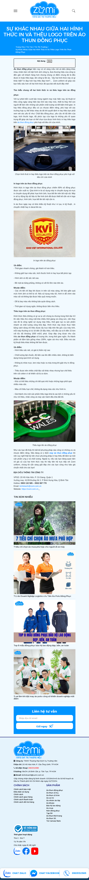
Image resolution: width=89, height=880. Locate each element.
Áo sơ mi (50, 798)
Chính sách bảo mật (22, 789)
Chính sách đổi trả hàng (24, 802)
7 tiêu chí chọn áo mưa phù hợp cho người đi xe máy (39, 547)
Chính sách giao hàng (23, 797)
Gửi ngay (44, 726)
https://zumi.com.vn (30, 489)
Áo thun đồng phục (54, 790)
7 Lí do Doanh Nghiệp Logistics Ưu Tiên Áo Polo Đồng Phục (42, 596)
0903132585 (33, 768)
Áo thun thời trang (54, 816)
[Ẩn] (49, 61)
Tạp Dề (49, 813)
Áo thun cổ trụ (52, 793)
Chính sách (18, 794)
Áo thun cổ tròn (53, 795)
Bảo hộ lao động (53, 805)
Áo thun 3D (51, 818)
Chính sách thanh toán (23, 799)
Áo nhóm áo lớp (53, 800)
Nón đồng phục (53, 811)
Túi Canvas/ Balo (53, 821)
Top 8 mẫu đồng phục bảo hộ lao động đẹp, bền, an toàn (41, 645)
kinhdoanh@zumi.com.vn (30, 486)
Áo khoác (50, 803)
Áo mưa (49, 808)
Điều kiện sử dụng (21, 792)
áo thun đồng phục (26, 122)
